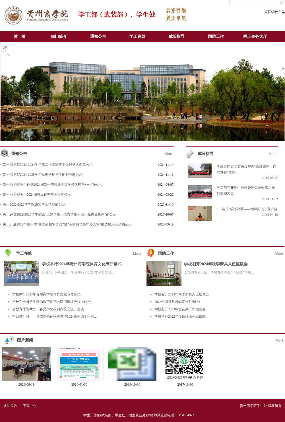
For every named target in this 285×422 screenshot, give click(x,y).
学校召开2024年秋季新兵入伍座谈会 (216, 264)
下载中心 (29, 406)
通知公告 (98, 36)
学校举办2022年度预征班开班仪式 (180, 316)
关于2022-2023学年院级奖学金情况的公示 (34, 204)
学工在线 (137, 36)
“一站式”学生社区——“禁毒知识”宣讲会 (247, 209)
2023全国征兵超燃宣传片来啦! (177, 302)
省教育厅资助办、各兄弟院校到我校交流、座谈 (48, 309)
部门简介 (59, 36)
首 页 (20, 36)
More (168, 154)
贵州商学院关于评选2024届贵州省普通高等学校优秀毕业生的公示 (52, 185)
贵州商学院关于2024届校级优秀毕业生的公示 (37, 194)
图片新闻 (25, 340)
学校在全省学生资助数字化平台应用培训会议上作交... (52, 302)
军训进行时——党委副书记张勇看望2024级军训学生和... (54, 316)
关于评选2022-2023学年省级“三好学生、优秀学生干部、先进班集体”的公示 (59, 214)
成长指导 (177, 36)
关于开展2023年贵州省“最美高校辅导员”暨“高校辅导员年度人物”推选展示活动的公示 (67, 224)
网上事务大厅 (255, 36)
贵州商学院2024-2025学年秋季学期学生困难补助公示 (42, 175)
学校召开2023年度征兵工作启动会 (180, 309)
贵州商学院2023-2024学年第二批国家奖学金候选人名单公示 (48, 165)
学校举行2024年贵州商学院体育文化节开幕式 (81, 264)
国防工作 (216, 36)
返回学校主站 (275, 12)
